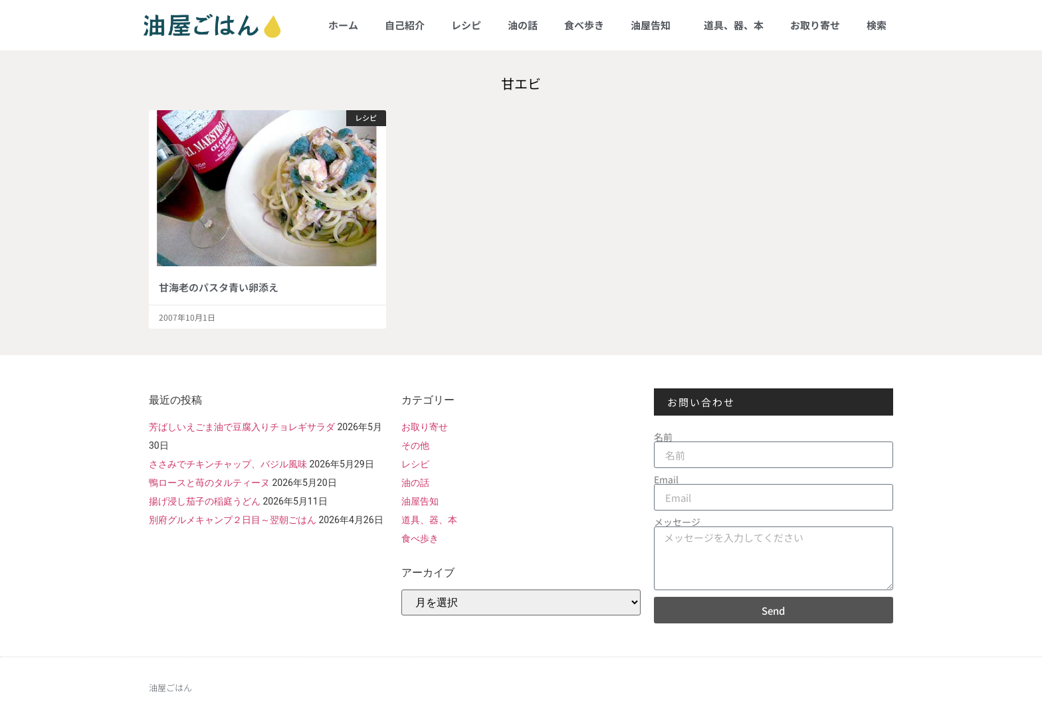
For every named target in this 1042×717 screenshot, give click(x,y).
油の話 (523, 25)
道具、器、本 (734, 25)
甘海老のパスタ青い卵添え (218, 287)
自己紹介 (405, 25)
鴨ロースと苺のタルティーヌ (209, 482)
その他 (415, 445)
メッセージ (677, 521)
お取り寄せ (815, 25)
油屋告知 (654, 25)
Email (666, 479)
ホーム (343, 25)
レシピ (466, 25)
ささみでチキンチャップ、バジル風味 (228, 464)
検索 (876, 25)
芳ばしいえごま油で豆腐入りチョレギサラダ (242, 427)
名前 (663, 436)
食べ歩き (584, 25)
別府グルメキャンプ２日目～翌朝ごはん (232, 520)
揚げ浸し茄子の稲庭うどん (204, 501)
